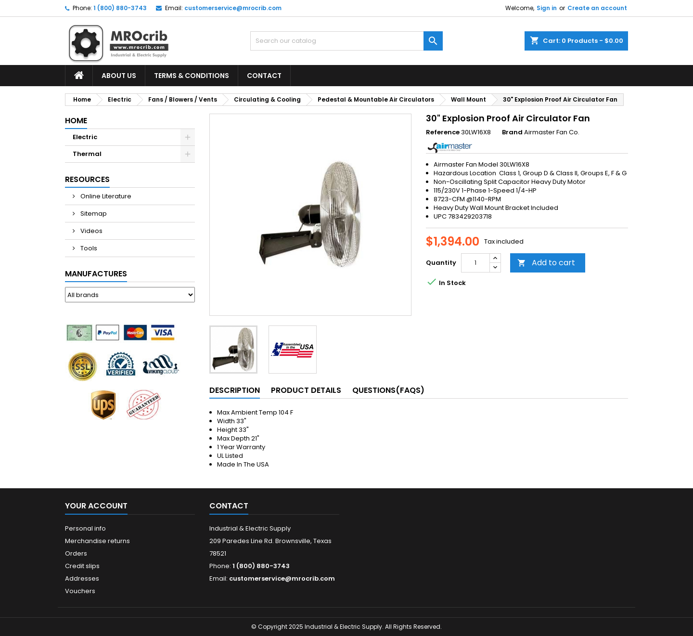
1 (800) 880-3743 (120, 8)
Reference (443, 132)
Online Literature (105, 196)
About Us (119, 75)
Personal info (85, 528)
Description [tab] (234, 390)
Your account (96, 505)
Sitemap (93, 213)
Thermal (87, 153)
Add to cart (546, 262)
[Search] (346, 41)
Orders (76, 553)
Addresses (82, 578)
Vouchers (80, 591)
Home (76, 120)
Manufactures (96, 273)
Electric (85, 137)
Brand (512, 132)
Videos (91, 230)
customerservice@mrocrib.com (233, 8)
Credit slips (82, 566)
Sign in (547, 8)
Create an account (597, 8)
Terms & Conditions (191, 75)
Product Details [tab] (306, 390)
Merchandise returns (97, 540)
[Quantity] (475, 263)
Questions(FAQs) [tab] (388, 390)
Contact (264, 75)
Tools (88, 248)
